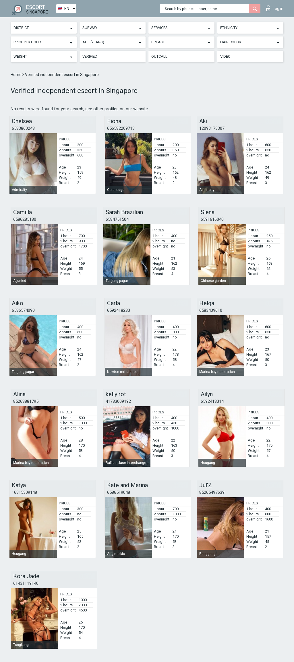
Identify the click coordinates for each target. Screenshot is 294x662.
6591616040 (212, 219)
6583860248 (23, 128)
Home (16, 74)
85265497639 (212, 492)
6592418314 (212, 401)
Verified (89, 56)
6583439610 (210, 310)
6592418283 (118, 310)
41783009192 (118, 401)
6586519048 (118, 492)
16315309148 (24, 492)
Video (225, 56)
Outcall (159, 56)
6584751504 (117, 219)
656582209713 (121, 128)
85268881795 (25, 401)
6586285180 (24, 219)
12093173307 (212, 128)
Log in (274, 8)
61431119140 (25, 583)
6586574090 (23, 310)
